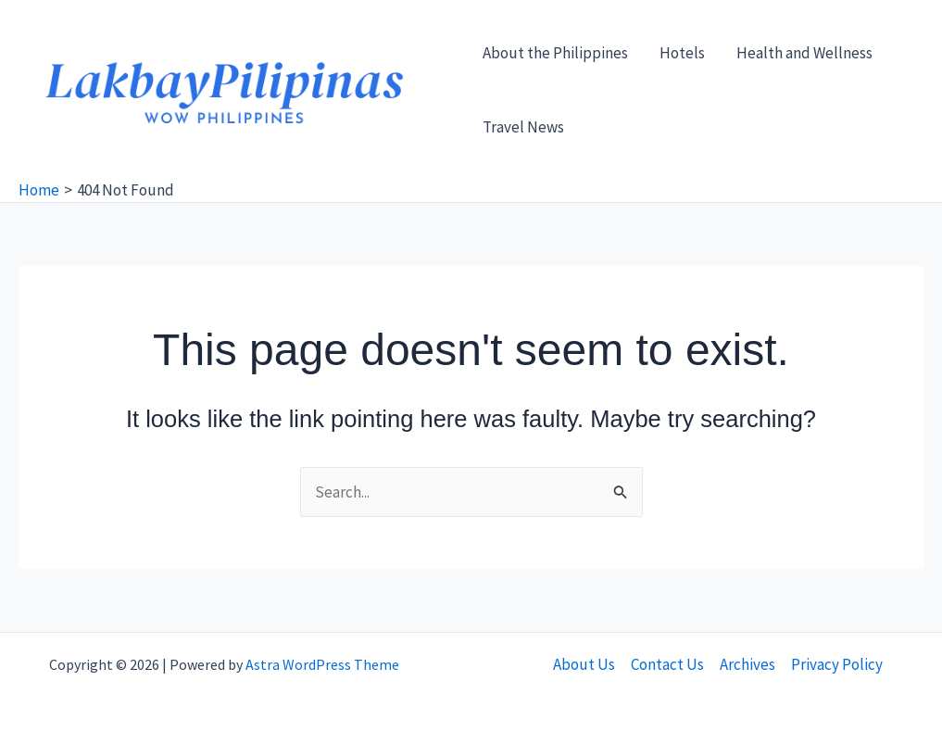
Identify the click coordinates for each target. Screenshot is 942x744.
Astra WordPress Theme (322, 664)
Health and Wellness (804, 53)
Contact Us (667, 664)
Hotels (682, 53)
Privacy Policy (837, 664)
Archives (747, 664)
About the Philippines (555, 53)
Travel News (523, 127)
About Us (584, 664)
